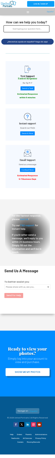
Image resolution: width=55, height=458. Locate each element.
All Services (27, 438)
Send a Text (27, 88)
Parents (29, 434)
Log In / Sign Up (41, 4)
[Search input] (27, 29)
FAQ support (27, 225)
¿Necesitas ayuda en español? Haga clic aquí (27, 41)
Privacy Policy (40, 438)
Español (50, 11)
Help (11, 434)
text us (24, 219)
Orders (19, 434)
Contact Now (27, 169)
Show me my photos (27, 372)
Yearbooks (15, 438)
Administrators (41, 434)
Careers (20, 442)
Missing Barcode (33, 442)
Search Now (27, 133)
